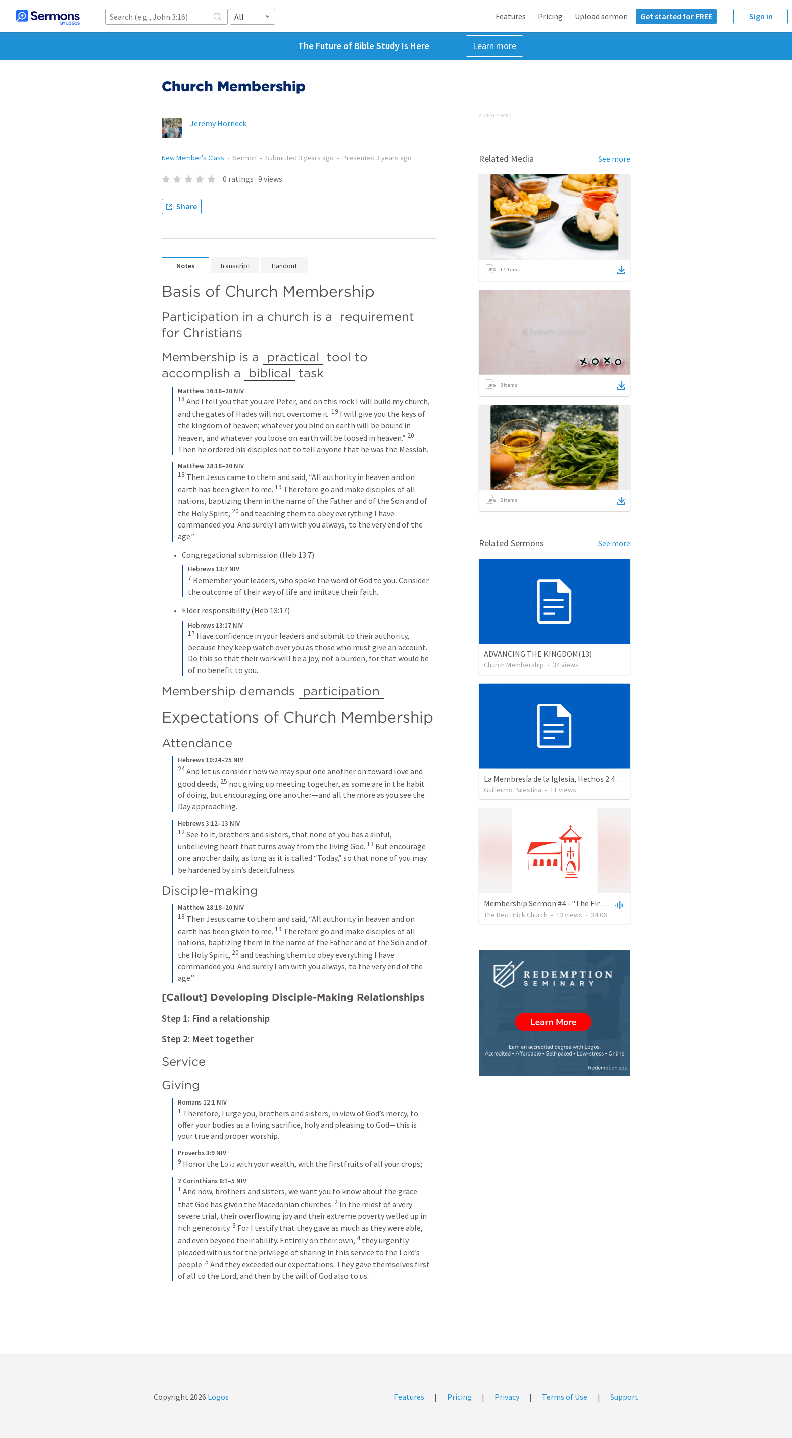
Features (511, 16)
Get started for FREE (676, 16)
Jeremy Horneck (218, 123)
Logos (217, 1397)
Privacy (506, 1397)
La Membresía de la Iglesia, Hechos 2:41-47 (557, 779)
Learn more (494, 46)
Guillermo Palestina (512, 789)
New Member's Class (193, 157)
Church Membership (514, 664)
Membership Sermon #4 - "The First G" (550, 903)
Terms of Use (564, 1397)
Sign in (761, 16)
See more (614, 159)
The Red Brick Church (516, 914)
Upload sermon (601, 16)
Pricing (550, 16)
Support (624, 1397)
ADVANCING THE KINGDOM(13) (538, 654)
